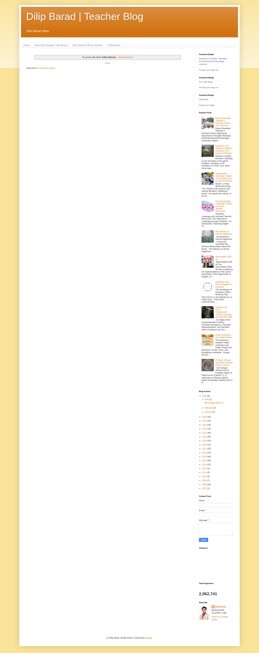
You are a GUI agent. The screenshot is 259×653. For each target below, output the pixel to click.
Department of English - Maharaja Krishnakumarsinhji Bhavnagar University (213, 61)
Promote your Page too (208, 70)
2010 (204, 476)
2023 (204, 425)
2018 (204, 445)
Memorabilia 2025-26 (213, 403)
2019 (204, 440)
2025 (204, 417)
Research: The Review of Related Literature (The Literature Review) (223, 149)
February (209, 408)
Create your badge (206, 105)
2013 (204, 464)
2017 (204, 448)
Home (26, 45)
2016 (204, 453)
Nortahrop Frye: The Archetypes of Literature (223, 284)
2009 (204, 480)
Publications (114, 45)
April (207, 399)
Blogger (148, 638)
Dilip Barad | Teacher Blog (84, 16)
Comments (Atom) (46, 68)
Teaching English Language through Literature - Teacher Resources (223, 206)
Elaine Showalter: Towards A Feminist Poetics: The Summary (223, 122)
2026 (204, 396)
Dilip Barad (203, 99)
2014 (204, 460)
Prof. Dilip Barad (206, 82)
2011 (204, 472)
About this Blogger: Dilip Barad (51, 45)
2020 (204, 437)
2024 (204, 421)
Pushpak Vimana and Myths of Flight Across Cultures (224, 362)
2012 (204, 468)
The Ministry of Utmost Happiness (223, 232)
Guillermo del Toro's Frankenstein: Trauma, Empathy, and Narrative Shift (223, 312)
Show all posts (125, 57)
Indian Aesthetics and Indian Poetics (223, 336)
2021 (204, 433)
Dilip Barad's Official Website (87, 45)
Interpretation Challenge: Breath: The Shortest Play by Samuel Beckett (223, 177)
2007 (204, 488)
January (208, 412)
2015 (204, 456)
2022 (204, 429)
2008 (204, 484)
